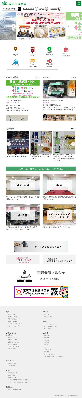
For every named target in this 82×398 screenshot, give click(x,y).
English (41, 9)
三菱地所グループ (12, 373)
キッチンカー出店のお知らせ (53, 100)
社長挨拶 (46, 335)
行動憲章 (46, 340)
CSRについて (47, 349)
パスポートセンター (13, 316)
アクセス (46, 314)
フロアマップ (11, 314)
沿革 (45, 347)
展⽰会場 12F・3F (12, 337)
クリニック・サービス (14, 326)
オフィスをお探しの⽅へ (50, 326)
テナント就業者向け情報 (14, 389)
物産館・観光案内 (12, 321)
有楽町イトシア (12, 377)
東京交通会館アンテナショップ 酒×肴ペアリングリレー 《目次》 (40, 156)
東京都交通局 (11, 375)
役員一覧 (46, 342)
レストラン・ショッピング (15, 323)
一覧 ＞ (37, 77)
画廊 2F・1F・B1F (12, 339)
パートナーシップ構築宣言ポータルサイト (19, 382)
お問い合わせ (11, 365)
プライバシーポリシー (50, 354)
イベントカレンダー (49, 324)
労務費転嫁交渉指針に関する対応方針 (54, 356)
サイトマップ (47, 328)
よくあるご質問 (28, 9)
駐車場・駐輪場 (48, 316)
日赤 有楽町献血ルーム (14, 319)
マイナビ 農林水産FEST (15, 100)
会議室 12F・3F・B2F (13, 342)
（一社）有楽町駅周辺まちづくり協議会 (19, 380)
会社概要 (46, 338)
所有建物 (46, 352)
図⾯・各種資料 (12, 348)
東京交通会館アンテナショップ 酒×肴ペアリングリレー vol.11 (63, 157)
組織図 (46, 345)
